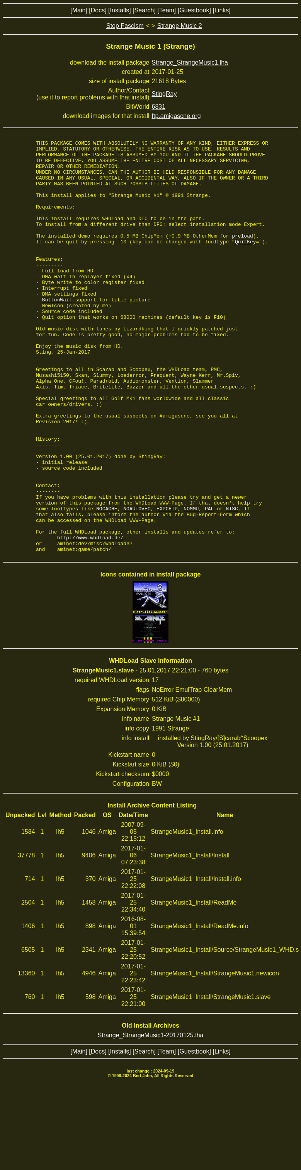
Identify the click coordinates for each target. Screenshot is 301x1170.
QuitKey (245, 262)
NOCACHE (106, 582)
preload (242, 255)
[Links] (221, 10)
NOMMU (191, 582)
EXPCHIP (167, 582)
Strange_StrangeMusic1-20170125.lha (151, 1117)
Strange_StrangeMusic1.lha (190, 62)
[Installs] (119, 10)
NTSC (232, 582)
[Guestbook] (194, 10)
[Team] (166, 10)
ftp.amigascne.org (176, 116)
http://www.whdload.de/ (90, 617)
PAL (209, 582)
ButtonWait (57, 331)
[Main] (78, 10)
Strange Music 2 (179, 25)
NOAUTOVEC (136, 582)
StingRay (164, 94)
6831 (159, 106)
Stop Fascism (125, 25)
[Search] (144, 10)
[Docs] (97, 10)
